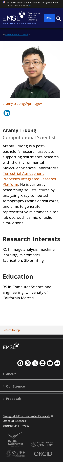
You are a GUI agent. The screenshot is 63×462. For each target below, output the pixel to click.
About (11, 374)
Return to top (11, 330)
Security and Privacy (16, 426)
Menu (49, 18)
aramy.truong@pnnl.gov (22, 103)
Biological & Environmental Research (26, 416)
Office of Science (14, 421)
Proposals (14, 399)
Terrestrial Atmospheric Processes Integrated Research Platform (29, 179)
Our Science (15, 386)
